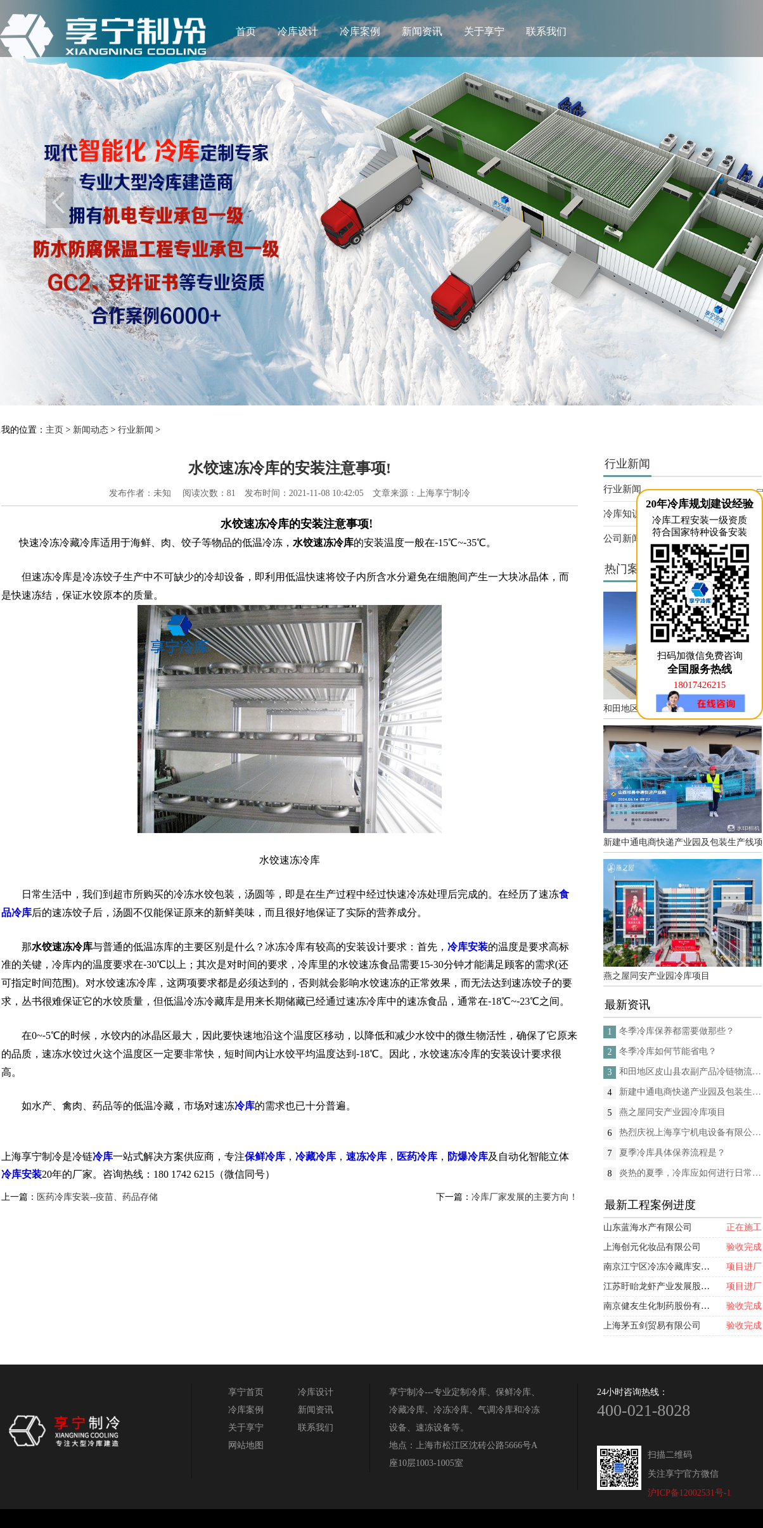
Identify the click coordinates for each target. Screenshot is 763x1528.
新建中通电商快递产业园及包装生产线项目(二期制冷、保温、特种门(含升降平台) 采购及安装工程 (682, 842)
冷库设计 (298, 31)
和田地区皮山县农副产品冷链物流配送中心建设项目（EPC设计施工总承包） (690, 1071)
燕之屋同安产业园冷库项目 (656, 976)
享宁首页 (246, 1392)
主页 (54, 430)
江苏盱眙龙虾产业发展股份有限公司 (674, 1286)
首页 (246, 31)
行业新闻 (135, 430)
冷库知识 (622, 514)
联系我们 (546, 31)
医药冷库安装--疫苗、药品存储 (97, 1197)
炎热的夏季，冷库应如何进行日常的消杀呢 (690, 1173)
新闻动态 (90, 430)
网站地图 (246, 1445)
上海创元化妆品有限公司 (652, 1247)
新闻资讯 (422, 31)
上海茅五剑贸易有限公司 (652, 1325)
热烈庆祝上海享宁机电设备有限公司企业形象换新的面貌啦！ (690, 1132)
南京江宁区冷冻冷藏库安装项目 (665, 1266)
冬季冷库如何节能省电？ (668, 1051)
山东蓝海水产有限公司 (647, 1227)
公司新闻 (622, 538)
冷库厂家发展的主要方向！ (524, 1197)
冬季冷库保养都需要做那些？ (676, 1031)
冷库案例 (360, 31)
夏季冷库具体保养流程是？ (672, 1152)
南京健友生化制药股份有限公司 (665, 1306)
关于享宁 (484, 31)
